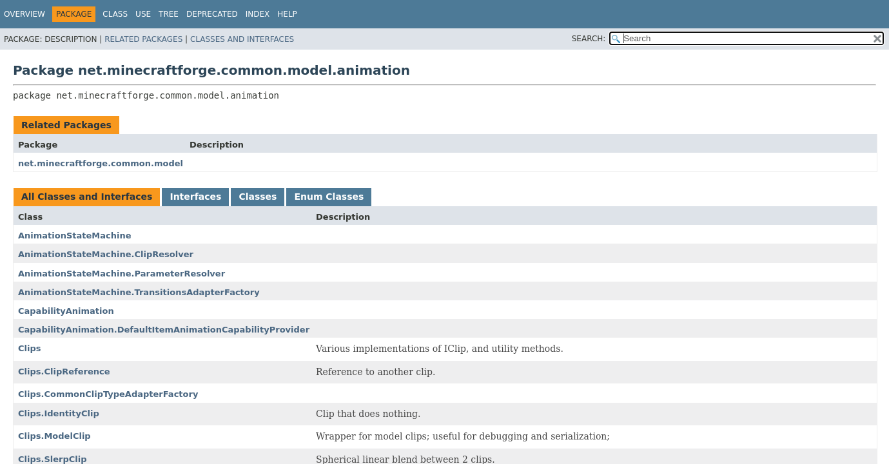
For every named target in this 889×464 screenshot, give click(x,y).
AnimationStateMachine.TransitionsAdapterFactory (139, 292)
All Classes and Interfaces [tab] (86, 196)
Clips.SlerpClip (52, 459)
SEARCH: (589, 38)
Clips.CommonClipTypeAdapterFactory (108, 394)
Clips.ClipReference (64, 371)
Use (143, 14)
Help (287, 14)
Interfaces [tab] (195, 196)
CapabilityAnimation (66, 311)
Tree (169, 14)
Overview (24, 14)
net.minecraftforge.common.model (100, 163)
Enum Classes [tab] (329, 196)
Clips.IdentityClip (58, 413)
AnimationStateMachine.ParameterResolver (121, 273)
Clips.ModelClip (54, 436)
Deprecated (212, 14)
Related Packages (143, 39)
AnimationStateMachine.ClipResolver (105, 254)
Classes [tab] (258, 196)
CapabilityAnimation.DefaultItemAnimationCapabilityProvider (163, 329)
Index (258, 14)
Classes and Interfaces (242, 39)
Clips (29, 348)
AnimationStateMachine (75, 235)
